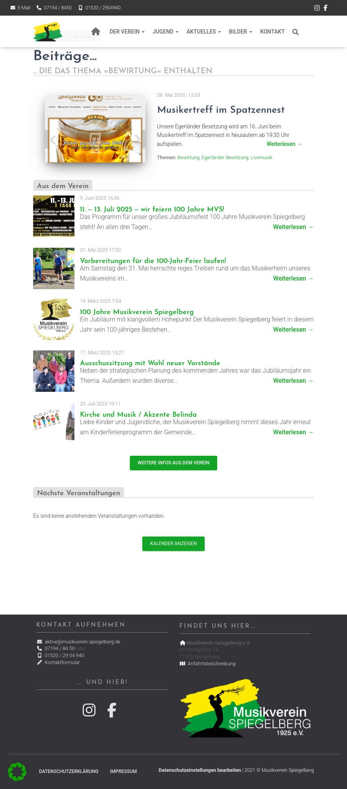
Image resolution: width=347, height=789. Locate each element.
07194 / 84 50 (55, 648)
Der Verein (127, 31)
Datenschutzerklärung (68, 771)
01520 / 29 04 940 (60, 655)
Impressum (123, 771)
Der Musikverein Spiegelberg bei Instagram (317, 9)
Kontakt (272, 31)
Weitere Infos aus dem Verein (173, 463)
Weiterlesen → (293, 227)
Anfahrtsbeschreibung (207, 663)
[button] (17, 772)
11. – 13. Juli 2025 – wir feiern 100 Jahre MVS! (152, 209)
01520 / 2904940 (99, 8)
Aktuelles (203, 31)
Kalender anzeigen (173, 543)
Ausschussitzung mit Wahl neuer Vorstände (150, 363)
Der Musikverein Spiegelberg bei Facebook (326, 9)
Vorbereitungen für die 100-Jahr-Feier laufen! (153, 261)
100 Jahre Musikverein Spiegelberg (137, 312)
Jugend (165, 31)
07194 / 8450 (54, 8)
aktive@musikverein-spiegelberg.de (78, 642)
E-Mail (20, 8)
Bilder (240, 31)
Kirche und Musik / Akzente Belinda (138, 415)
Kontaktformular (58, 662)
